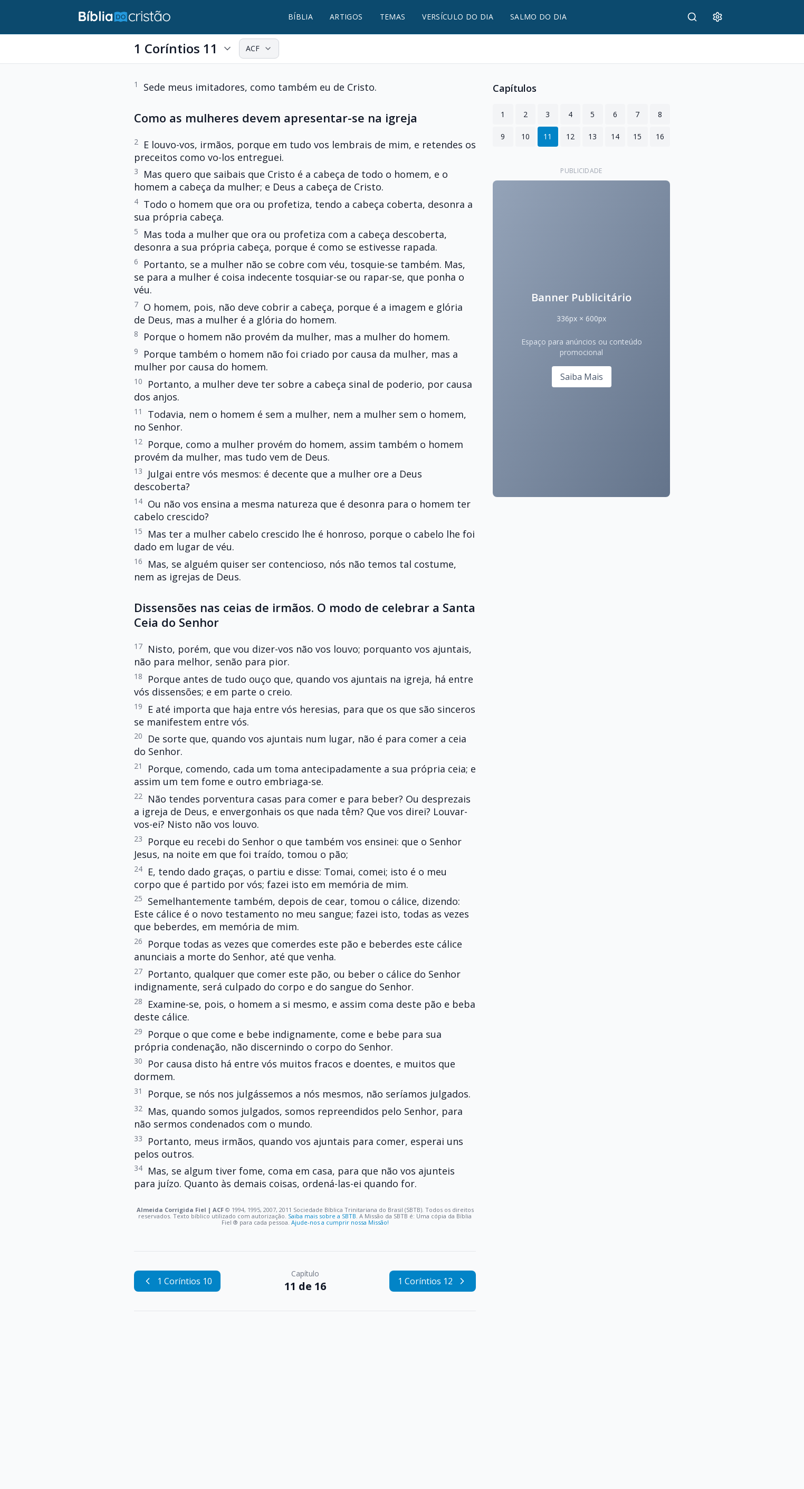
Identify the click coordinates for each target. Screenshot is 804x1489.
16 (660, 136)
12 (570, 136)
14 (615, 136)
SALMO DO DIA (538, 17)
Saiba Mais (581, 377)
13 (592, 136)
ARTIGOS (346, 17)
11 (547, 136)
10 (525, 136)
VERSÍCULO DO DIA (457, 17)
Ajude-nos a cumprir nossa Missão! (340, 1222)
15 (637, 136)
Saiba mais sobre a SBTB (322, 1216)
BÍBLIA (300, 17)
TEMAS (393, 17)
